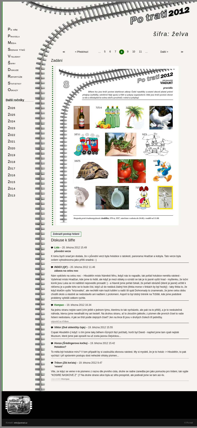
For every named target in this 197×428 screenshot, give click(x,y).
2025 (11, 114)
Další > (164, 52)
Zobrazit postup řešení (66, 234)
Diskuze (13, 69)
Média (12, 42)
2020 (11, 148)
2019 (11, 154)
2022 (11, 134)
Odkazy (13, 89)
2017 (11, 168)
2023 (11, 128)
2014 (11, 188)
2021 (11, 141)
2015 (11, 181)
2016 (11, 175)
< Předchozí (81, 52)
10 (133, 51)
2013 (11, 195)
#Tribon (65, 321)
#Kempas (65, 379)
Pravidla (14, 36)
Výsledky (14, 56)
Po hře (13, 29)
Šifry (12, 63)
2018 (11, 161)
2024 (11, 121)
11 (140, 51)
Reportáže (15, 76)
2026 (11, 107)
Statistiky (15, 83)
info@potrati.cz (20, 423)
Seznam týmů (16, 49)
